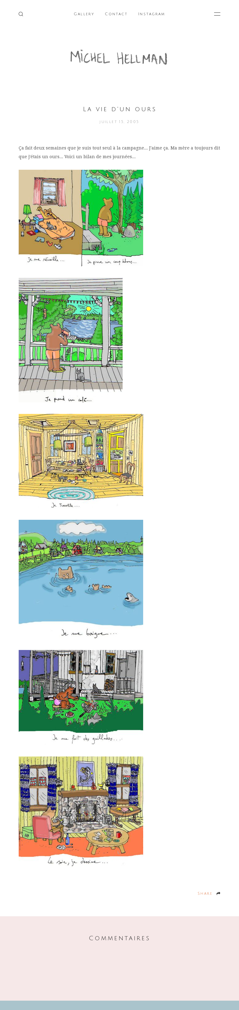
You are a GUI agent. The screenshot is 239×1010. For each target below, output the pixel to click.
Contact (116, 14)
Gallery (84, 14)
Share (205, 894)
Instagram (151, 14)
